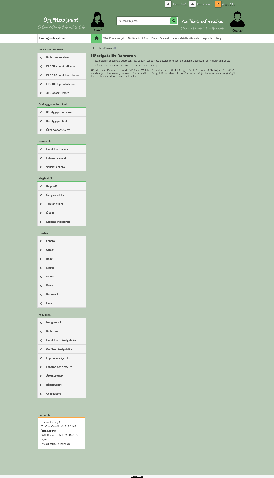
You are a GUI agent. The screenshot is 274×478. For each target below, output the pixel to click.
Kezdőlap (97, 48)
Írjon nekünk (48, 431)
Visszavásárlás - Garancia (186, 38)
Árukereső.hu (137, 477)
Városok (108, 48)
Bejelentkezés (180, 4)
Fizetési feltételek (160, 38)
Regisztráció (203, 4)
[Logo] (61, 20)
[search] (174, 21)
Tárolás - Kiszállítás (138, 38)
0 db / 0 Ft (228, 4)
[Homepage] (98, 38)
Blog (218, 38)
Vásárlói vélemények (114, 38)
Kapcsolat (208, 38)
